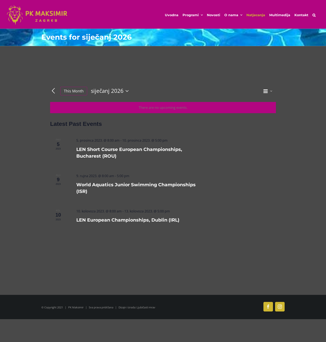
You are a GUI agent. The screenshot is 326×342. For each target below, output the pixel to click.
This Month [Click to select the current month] (74, 90)
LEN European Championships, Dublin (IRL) (127, 220)
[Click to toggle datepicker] (111, 91)
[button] (314, 15)
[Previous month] (53, 91)
